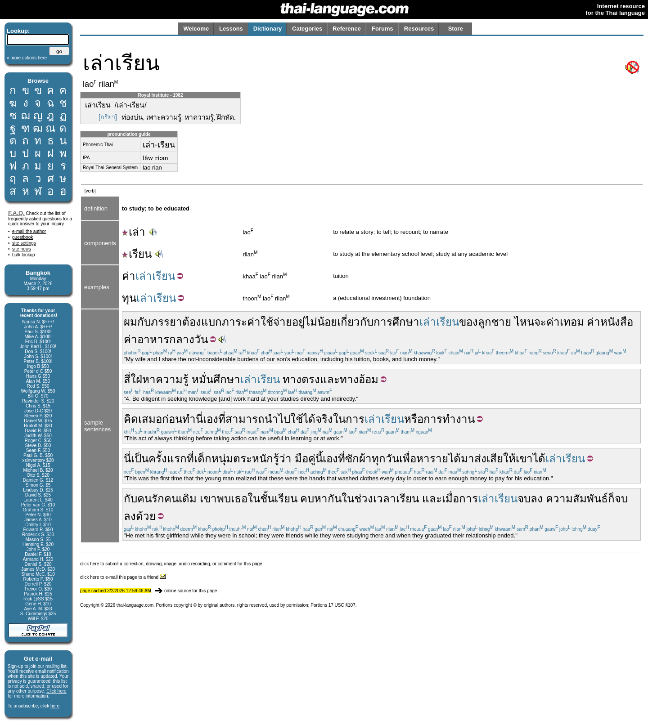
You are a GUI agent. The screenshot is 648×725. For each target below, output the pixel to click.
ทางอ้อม (359, 379)
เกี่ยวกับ (355, 322)
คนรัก (150, 498)
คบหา (314, 498)
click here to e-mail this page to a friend (123, 577)
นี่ (199, 419)
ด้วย (146, 516)
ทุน (129, 298)
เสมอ (150, 419)
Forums (382, 28)
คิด (131, 419)
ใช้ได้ (302, 419)
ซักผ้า (358, 458)
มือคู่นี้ (309, 458)
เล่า (133, 232)
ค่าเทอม (565, 322)
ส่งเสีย (488, 458)
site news (21, 248)
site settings (24, 243)
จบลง (530, 498)
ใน (339, 419)
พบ (224, 498)
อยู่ (298, 322)
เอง (210, 419)
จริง (324, 419)
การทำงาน (449, 419)
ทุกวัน (385, 458)
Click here (56, 691)
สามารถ (245, 419)
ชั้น (267, 498)
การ (355, 419)
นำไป (277, 419)
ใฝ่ (136, 379)
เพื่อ (407, 458)
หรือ (413, 419)
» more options (27, 57)
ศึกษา (226, 379)
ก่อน (172, 419)
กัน (335, 498)
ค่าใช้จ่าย (269, 322)
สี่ (127, 379)
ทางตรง (301, 379)
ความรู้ (172, 379)
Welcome (196, 28)
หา (149, 379)
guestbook (22, 237)
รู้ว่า (282, 458)
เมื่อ (450, 498)
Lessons (231, 28)
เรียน (137, 254)
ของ (468, 322)
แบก (211, 322)
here (54, 705)
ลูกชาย (494, 322)
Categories (307, 28)
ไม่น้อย (321, 322)
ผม (130, 322)
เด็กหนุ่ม (213, 458)
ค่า (128, 276)
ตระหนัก (253, 458)
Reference (347, 28)
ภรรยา (166, 322)
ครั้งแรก (167, 458)
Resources (419, 28)
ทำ (189, 419)
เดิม (188, 498)
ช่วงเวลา (375, 498)
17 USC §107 (342, 605)
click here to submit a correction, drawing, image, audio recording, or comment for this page (171, 563)
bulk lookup (23, 254)
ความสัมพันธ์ (577, 498)
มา (467, 458)
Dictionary (267, 28)
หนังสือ (616, 322)
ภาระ (234, 322)
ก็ (611, 498)
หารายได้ (438, 458)
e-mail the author (29, 231)
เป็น (139, 458)
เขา (524, 458)
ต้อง (191, 322)
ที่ (221, 419)
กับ (144, 322)
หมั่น (202, 379)
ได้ (539, 458)
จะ (540, 322)
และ (330, 379)
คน (171, 498)
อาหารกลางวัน (172, 339)
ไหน (524, 322)
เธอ (239, 498)
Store (455, 28)
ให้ (509, 458)
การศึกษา (396, 322)
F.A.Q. (16, 213)
